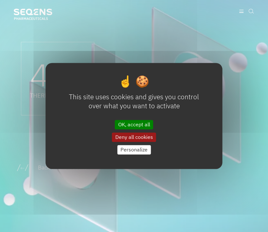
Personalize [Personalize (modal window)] (134, 149)
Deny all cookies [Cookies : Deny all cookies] (134, 137)
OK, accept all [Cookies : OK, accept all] (134, 124)
